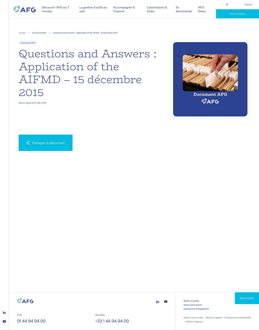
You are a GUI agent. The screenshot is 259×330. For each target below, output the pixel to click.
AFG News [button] (202, 9)
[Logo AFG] (25, 9)
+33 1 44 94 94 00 (112, 321)
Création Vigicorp (194, 321)
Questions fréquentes (196, 308)
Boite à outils (191, 300)
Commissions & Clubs (157, 9)
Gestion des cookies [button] (193, 317)
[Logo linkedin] (4, 312)
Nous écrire (247, 298)
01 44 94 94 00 (31, 321)
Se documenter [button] (184, 9)
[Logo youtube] (4, 321)
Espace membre (238, 13)
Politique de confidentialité (238, 317)
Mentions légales (214, 317)
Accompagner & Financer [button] (124, 9)
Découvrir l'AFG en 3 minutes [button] (55, 9)
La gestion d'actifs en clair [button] (93, 9)
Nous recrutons (193, 304)
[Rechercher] (227, 4)
